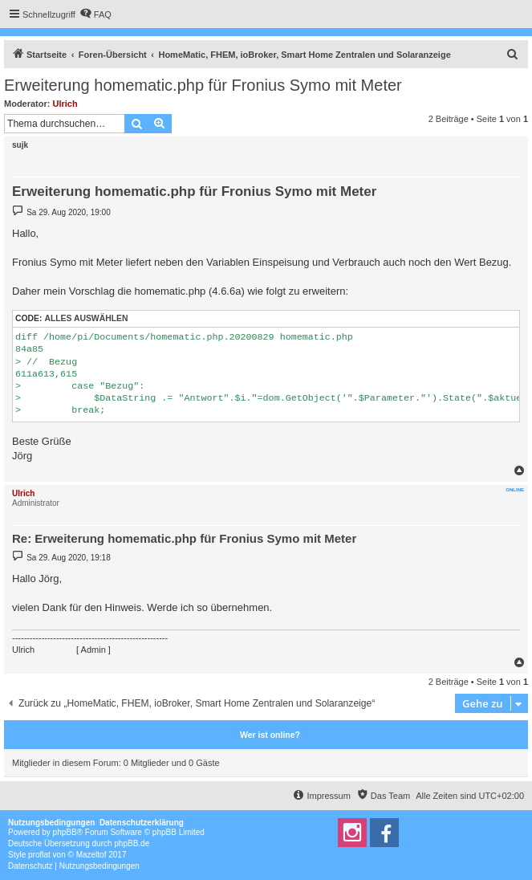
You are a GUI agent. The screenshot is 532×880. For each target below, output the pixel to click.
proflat (39, 854)
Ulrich (65, 103)
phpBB (65, 832)
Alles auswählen (86, 318)
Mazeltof (91, 854)
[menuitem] (95, 14)
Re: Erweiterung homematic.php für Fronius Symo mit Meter (184, 538)
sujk (20, 145)
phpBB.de (131, 843)
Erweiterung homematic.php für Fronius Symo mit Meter (203, 85)
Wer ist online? (270, 734)
